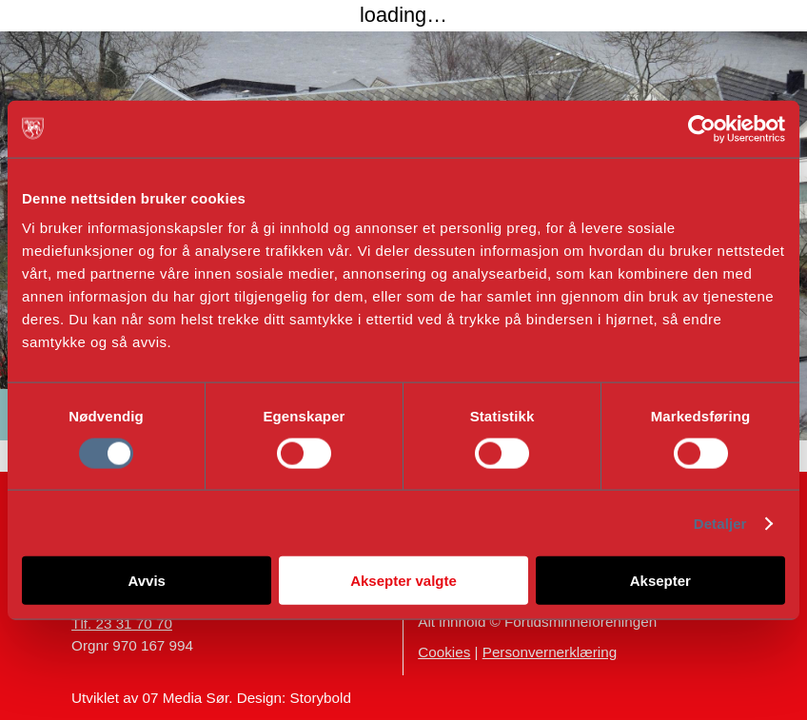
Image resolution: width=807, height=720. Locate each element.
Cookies (444, 652)
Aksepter (660, 581)
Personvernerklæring (549, 652)
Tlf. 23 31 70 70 (121, 623)
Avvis (146, 581)
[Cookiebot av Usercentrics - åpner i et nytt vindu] (702, 128)
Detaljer (720, 523)
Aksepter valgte (403, 581)
